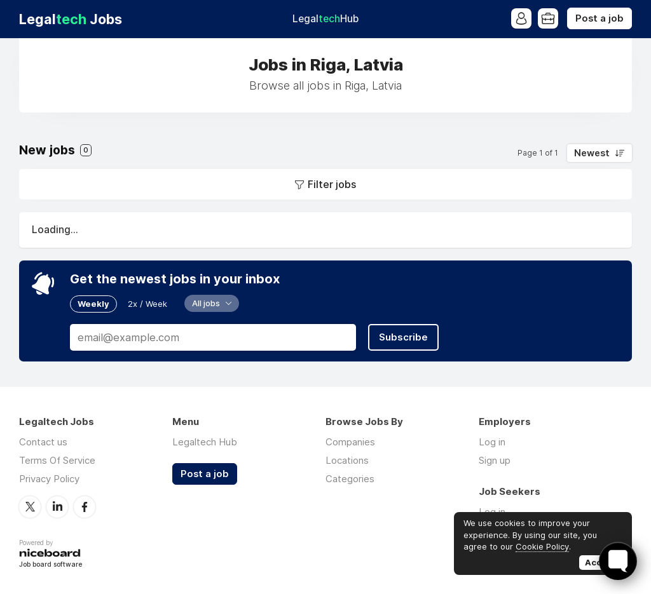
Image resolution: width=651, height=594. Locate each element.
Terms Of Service (57, 460)
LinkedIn (57, 507)
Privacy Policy (49, 479)
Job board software (50, 565)
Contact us (43, 442)
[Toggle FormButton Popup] (618, 561)
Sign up (495, 460)
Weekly (93, 304)
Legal (325, 19)
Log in (492, 442)
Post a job (599, 18)
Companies (350, 442)
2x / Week (147, 304)
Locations (347, 460)
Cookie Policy (542, 546)
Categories (350, 479)
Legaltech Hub (204, 442)
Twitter (30, 507)
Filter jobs (332, 184)
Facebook (84, 507)
